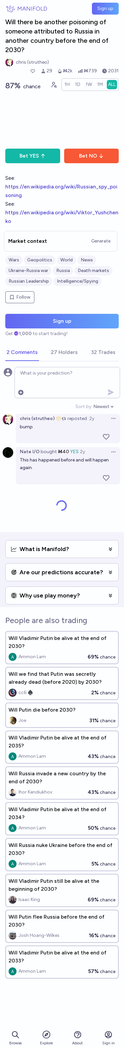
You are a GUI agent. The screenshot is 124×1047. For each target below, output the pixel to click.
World (66, 260)
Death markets (93, 270)
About (77, 1037)
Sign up (105, 8)
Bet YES (33, 156)
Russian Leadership (29, 281)
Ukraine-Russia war (28, 270)
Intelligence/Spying (77, 281)
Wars (14, 260)
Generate (100, 241)
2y (91, 418)
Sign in (108, 1037)
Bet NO (91, 156)
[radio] (67, 84)
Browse (15, 1037)
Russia (63, 270)
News (87, 260)
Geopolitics (39, 260)
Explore (46, 1037)
